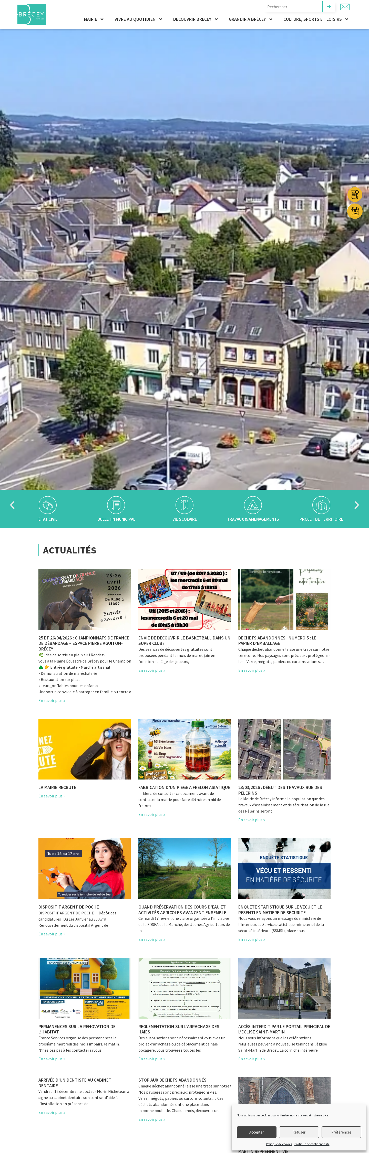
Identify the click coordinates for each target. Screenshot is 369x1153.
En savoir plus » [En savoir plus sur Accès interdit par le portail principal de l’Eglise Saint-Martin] (251, 1058)
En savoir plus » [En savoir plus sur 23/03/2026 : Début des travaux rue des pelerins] (251, 819)
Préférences (341, 1132)
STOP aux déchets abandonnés (172, 1080)
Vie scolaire (184, 519)
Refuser (298, 1132)
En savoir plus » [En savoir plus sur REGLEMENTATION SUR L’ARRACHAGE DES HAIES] (151, 1058)
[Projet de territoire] (321, 505)
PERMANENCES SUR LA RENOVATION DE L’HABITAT (77, 1029)
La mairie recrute (57, 787)
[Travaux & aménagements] (253, 505)
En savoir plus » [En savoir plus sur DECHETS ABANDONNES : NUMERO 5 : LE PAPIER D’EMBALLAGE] (251, 670)
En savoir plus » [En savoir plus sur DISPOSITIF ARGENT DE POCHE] (51, 933)
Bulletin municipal (116, 519)
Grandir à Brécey (251, 19)
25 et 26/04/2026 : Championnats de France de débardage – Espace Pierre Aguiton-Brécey (83, 643)
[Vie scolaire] (184, 505)
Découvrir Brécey (196, 19)
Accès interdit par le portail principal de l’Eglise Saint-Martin (284, 1029)
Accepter (256, 1132)
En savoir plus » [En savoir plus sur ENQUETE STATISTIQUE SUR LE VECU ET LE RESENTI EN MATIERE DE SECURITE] (251, 939)
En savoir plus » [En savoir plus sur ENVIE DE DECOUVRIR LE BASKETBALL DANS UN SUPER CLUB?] (151, 670)
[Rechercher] (328, 6)
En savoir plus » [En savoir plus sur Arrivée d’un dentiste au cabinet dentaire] (51, 1112)
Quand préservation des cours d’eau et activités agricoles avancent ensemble (182, 909)
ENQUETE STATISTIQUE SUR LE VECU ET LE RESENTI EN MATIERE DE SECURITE (280, 909)
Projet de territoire (321, 519)
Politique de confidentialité (312, 1144)
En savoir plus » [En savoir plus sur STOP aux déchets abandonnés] (151, 1119)
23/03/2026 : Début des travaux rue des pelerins (280, 790)
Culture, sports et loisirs (316, 19)
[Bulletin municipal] (116, 505)
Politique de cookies (279, 1144)
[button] (12, 505)
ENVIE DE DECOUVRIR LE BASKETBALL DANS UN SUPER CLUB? (184, 640)
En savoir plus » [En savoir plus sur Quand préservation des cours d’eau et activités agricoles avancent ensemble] (151, 939)
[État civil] (48, 505)
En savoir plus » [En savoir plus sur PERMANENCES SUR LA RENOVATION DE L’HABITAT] (51, 1058)
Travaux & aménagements (253, 519)
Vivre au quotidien (139, 19)
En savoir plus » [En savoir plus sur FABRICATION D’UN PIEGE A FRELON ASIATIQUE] (151, 814)
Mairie (94, 19)
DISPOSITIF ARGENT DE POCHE (68, 907)
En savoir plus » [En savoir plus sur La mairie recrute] (51, 795)
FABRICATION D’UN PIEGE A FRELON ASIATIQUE (184, 787)
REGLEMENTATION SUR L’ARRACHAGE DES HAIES (178, 1029)
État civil (47, 519)
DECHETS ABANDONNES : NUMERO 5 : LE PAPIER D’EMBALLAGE (277, 640)
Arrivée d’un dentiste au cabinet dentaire (74, 1082)
